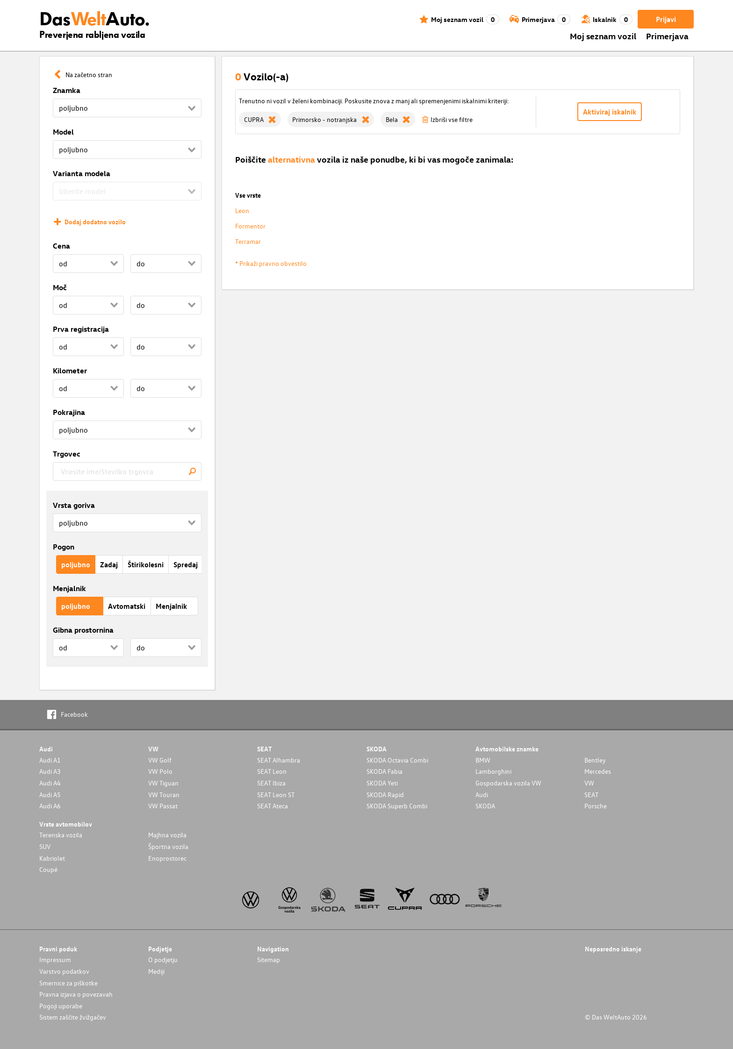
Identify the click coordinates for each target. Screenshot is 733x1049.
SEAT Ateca (272, 805)
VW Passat (163, 805)
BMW (482, 760)
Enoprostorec (167, 858)
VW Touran (164, 794)
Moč (60, 287)
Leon (242, 210)
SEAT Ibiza (271, 782)
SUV (44, 846)
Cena (61, 245)
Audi (481, 794)
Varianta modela (81, 173)
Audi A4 (50, 782)
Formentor (250, 225)
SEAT (591, 794)
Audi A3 (50, 771)
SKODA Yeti (382, 782)
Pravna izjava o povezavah (76, 994)
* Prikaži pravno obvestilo (271, 263)
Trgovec (66, 453)
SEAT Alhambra (278, 760)
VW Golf (160, 760)
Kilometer (70, 370)
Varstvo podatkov (64, 971)
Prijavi (666, 19)
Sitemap (268, 959)
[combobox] (127, 471)
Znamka (66, 90)
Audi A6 (50, 805)
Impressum (55, 959)
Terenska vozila (60, 834)
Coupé (48, 869)
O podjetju (163, 959)
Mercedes (597, 771)
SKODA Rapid (385, 794)
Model (63, 131)
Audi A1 (50, 760)
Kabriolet (52, 858)
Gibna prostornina (83, 630)
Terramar (248, 241)
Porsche (595, 805)
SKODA (485, 805)
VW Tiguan (163, 782)
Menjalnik (69, 588)
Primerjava (667, 35)
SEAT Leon (272, 771)
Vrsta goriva (74, 505)
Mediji (156, 971)
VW (589, 782)
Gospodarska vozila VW (508, 782)
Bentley (595, 760)
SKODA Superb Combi (396, 805)
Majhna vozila (167, 834)
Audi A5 (50, 794)
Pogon (63, 546)
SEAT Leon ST (276, 794)
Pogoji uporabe (60, 1005)
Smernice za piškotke (68, 982)
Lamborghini (493, 771)
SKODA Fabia (384, 771)
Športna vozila (168, 846)
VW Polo (160, 771)
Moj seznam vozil (603, 35)
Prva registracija (81, 329)
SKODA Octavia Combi (397, 760)
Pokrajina (69, 412)
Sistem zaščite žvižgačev (72, 1017)
